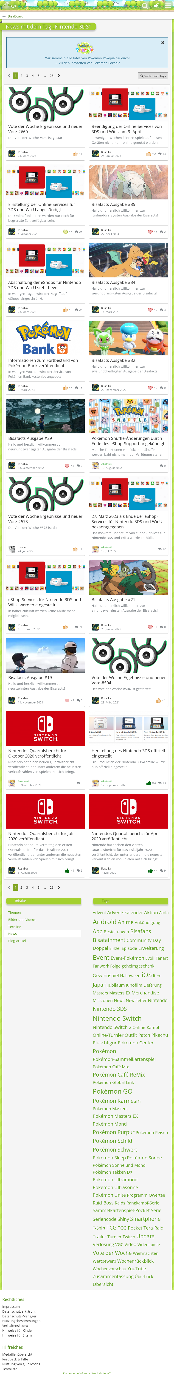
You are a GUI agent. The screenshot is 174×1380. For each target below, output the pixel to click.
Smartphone (145, 1218)
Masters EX (119, 993)
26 (51, 75)
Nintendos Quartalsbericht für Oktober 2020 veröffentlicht (37, 753)
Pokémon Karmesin (117, 1100)
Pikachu (159, 1035)
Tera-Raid (153, 1228)
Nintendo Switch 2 (112, 1027)
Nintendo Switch (117, 1018)
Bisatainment (109, 940)
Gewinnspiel (106, 975)
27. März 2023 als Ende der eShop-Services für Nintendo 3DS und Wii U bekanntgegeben (127, 521)
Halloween (130, 975)
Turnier (114, 1236)
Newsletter (136, 1000)
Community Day (143, 940)
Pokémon (104, 1051)
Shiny (123, 1219)
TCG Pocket (130, 1228)
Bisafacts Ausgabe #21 (113, 599)
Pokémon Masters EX (115, 1116)
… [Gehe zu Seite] (44, 75)
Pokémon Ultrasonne (115, 1187)
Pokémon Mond (110, 1124)
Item (157, 975)
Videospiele (149, 1244)
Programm (137, 1195)
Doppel (100, 948)
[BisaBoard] (10, 5)
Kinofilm (134, 985)
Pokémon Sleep (109, 1158)
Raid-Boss (103, 1203)
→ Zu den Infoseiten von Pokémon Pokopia (87, 63)
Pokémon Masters (110, 1108)
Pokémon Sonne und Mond (119, 1165)
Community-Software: (87, 1373)
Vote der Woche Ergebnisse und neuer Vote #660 (45, 129)
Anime (126, 922)
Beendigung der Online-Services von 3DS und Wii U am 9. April (127, 129)
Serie (156, 1210)
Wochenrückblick (135, 1261)
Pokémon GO (113, 1091)
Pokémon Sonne (144, 1158)
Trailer (99, 1236)
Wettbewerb (104, 1261)
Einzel (115, 948)
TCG (112, 1227)
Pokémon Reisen (152, 1132)
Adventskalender (125, 912)
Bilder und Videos (22, 919)
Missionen (103, 1000)
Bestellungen (116, 931)
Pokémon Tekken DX (112, 1172)
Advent (99, 912)
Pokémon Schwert (115, 1149)
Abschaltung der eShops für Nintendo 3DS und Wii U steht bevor (44, 284)
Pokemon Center (136, 1043)
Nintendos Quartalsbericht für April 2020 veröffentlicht (126, 836)
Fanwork (101, 966)
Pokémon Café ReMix (119, 1074)
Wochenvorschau (109, 1268)
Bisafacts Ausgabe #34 (113, 282)
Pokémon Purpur (114, 1132)
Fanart (162, 958)
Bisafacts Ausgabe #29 (30, 438)
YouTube (136, 1268)
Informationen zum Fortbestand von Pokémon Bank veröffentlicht (43, 362)
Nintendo (158, 1000)
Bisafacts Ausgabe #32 (113, 360)
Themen (14, 912)
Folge (115, 966)
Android (105, 921)
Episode (129, 948)
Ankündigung (147, 922)
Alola (164, 912)
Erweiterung (151, 948)
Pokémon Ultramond (115, 1179)
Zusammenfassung (113, 1276)
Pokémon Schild (112, 1140)
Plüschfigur (105, 1043)
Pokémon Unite (109, 1195)
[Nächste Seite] (59, 75)
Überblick (144, 1276)
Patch (144, 1035)
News (12, 933)
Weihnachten (145, 1253)
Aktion (151, 912)
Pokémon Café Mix (111, 1066)
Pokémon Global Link (113, 1082)
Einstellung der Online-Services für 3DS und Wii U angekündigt (41, 207)
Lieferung (152, 985)
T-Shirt (99, 1228)
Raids (120, 1203)
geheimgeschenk (138, 966)
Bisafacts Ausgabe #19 (30, 677)
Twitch (129, 1236)
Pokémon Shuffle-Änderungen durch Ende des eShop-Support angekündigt (128, 440)
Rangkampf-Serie (142, 1203)
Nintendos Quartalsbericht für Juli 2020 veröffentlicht (40, 836)
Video (130, 1244)
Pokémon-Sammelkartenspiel (124, 1059)
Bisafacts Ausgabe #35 (113, 204)
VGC (119, 1244)
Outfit (131, 1035)
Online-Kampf (145, 1027)
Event (101, 957)
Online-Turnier (108, 1035)
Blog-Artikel (17, 941)
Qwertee (157, 1195)
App (98, 931)
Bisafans (140, 931)
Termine (14, 927)
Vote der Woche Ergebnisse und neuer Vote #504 (129, 680)
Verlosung (103, 1244)
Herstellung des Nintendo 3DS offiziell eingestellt (128, 753)
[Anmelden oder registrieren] (156, 5)
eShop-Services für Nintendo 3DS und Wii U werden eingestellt (44, 602)
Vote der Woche (112, 1252)
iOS (147, 974)
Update (145, 1236)
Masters (100, 993)
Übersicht (103, 1284)
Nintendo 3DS (110, 1008)
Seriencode (104, 1219)
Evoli (149, 958)
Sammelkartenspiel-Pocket (121, 1210)
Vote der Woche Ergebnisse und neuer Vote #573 (45, 518)
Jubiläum (116, 985)
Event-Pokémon (127, 958)
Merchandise (145, 993)
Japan (100, 984)
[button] (168, 5)
